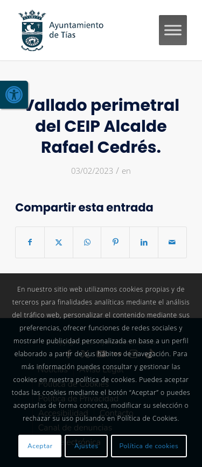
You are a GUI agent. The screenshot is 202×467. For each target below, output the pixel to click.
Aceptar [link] (40, 446)
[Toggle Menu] (173, 30)
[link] (14, 95)
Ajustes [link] (86, 446)
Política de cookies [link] (149, 446)
